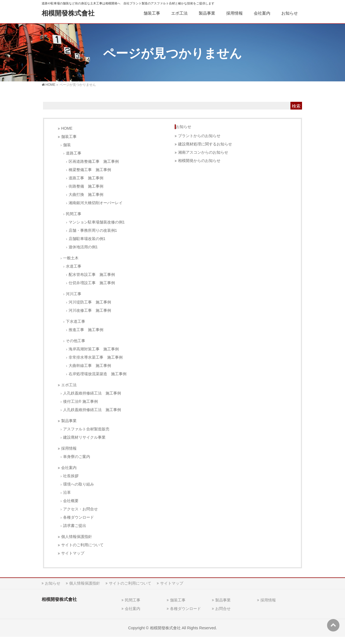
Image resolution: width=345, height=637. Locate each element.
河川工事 (73, 294)
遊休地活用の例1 (83, 247)
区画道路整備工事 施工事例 (94, 161)
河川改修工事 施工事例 (90, 310)
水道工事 (73, 266)
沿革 (67, 493)
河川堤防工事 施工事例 (90, 302)
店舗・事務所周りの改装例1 (93, 230)
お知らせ (183, 126)
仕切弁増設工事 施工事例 (92, 283)
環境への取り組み (78, 484)
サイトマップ (72, 553)
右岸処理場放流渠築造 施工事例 (97, 374)
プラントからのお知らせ (199, 136)
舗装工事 (69, 137)
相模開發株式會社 (68, 13)
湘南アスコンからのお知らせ (203, 152)
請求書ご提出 (74, 526)
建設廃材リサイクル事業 (84, 437)
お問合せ (223, 608)
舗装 (67, 145)
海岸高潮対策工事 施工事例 (94, 349)
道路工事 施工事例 (86, 178)
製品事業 (69, 421)
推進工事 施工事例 (86, 330)
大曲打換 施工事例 (86, 195)
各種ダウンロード (78, 517)
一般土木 (71, 258)
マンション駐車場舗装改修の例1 (97, 222)
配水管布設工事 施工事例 (92, 275)
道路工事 (73, 153)
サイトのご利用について (82, 545)
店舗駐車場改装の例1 (87, 239)
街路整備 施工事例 (86, 186)
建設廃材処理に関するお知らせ (205, 144)
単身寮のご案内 (76, 457)
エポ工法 (69, 385)
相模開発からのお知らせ (199, 161)
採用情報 (69, 448)
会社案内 (69, 468)
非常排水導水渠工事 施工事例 (96, 357)
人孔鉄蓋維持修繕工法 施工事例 (92, 393)
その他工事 (75, 341)
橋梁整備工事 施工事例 (90, 170)
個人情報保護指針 (76, 537)
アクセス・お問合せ (80, 509)
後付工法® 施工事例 (80, 401)
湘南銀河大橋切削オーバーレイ (96, 203)
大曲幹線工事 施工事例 (90, 366)
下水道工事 (75, 321)
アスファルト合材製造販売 (86, 429)
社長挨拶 (71, 476)
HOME (66, 128)
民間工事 (73, 214)
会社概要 (71, 501)
